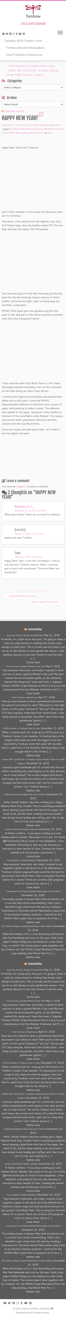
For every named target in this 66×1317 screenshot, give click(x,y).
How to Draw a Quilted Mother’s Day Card (26, 666)
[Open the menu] (60, 32)
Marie (50, 132)
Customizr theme (41, 1312)
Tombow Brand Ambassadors (25, 48)
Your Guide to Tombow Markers (21, 860)
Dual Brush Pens (18, 128)
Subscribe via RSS (14, 111)
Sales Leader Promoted (46, 602)
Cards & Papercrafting (36, 125)
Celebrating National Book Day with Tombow (25, 794)
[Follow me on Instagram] (14, 34)
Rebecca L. (24, 506)
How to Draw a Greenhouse (24, 697)
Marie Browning (35, 128)
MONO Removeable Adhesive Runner (26, 132)
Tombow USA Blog (35, 629)
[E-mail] (4, 34)
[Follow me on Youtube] (21, 34)
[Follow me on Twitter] (7, 34)
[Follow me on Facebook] (11, 34)
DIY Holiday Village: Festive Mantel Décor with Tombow (27, 926)
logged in (21, 486)
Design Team (54, 125)
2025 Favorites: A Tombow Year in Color (31, 66)
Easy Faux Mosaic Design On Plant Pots (25, 635)
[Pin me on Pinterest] (24, 34)
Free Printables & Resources (24, 55)
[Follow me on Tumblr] (17, 34)
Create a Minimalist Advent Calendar (21, 829)
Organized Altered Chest (20, 596)
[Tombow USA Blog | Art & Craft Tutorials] (33, 11)
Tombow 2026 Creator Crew (23, 41)
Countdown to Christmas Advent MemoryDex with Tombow (33, 891)
